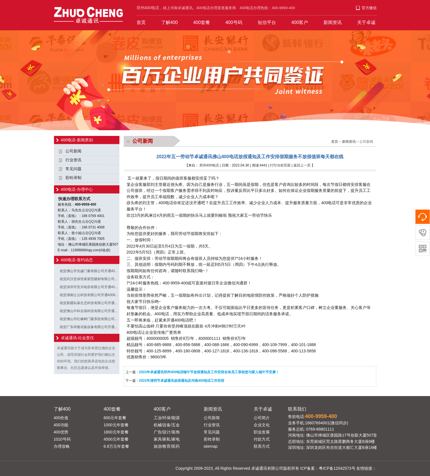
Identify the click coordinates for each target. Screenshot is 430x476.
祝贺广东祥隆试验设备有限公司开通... (88, 327)
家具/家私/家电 (167, 439)
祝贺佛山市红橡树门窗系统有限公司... (88, 319)
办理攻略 (62, 446)
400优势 (61, 432)
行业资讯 (73, 160)
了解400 (169, 22)
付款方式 (262, 439)
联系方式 (262, 446)
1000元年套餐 (116, 425)
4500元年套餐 (116, 439)
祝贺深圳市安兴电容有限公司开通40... (89, 287)
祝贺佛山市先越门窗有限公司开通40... (89, 271)
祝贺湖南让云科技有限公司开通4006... (89, 295)
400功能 (61, 425)
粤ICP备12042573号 (337, 468)
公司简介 (262, 417)
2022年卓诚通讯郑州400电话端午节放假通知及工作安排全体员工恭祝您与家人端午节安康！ (209, 372)
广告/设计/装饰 (167, 432)
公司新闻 (73, 151)
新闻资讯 (332, 22)
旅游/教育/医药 (167, 446)
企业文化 (262, 425)
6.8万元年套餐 (116, 446)
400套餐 (201, 22)
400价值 (61, 417)
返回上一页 (302, 165)
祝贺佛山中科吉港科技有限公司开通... (88, 311)
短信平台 (267, 22)
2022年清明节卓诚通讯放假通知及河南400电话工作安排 (182, 381)
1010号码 (62, 439)
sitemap (211, 446)
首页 (141, 22)
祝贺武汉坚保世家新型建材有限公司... (88, 279)
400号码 (233, 22)
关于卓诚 (366, 22)
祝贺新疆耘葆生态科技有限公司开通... (88, 303)
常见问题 (73, 169)
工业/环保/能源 (167, 417)
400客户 (299, 22)
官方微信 (369, 8)
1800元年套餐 (116, 432)
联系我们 (297, 408)
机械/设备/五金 (167, 425)
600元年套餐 (115, 417)
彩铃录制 (73, 178)
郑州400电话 (209, 165)
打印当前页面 (280, 165)
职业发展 (262, 432)
